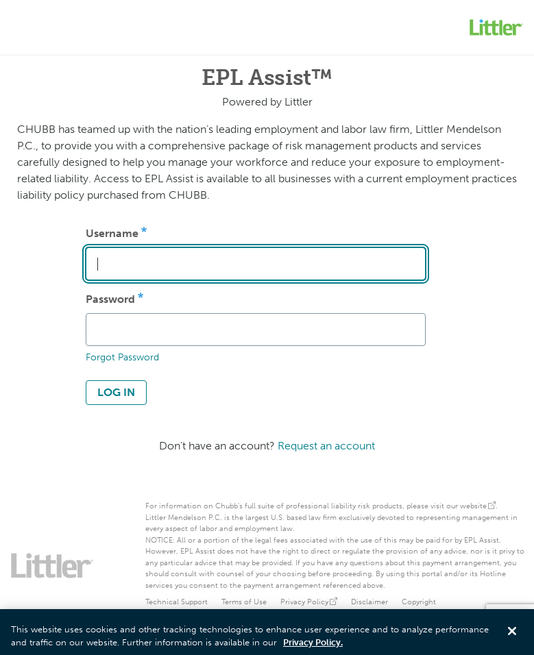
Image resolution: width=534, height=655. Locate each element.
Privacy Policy (308, 601)
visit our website (463, 506)
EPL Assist (481, 540)
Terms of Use (244, 601)
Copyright (419, 601)
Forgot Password (122, 357)
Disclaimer (369, 601)
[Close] (512, 634)
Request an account (326, 445)
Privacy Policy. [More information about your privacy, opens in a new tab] (313, 646)
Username (112, 233)
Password (110, 299)
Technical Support (176, 601)
